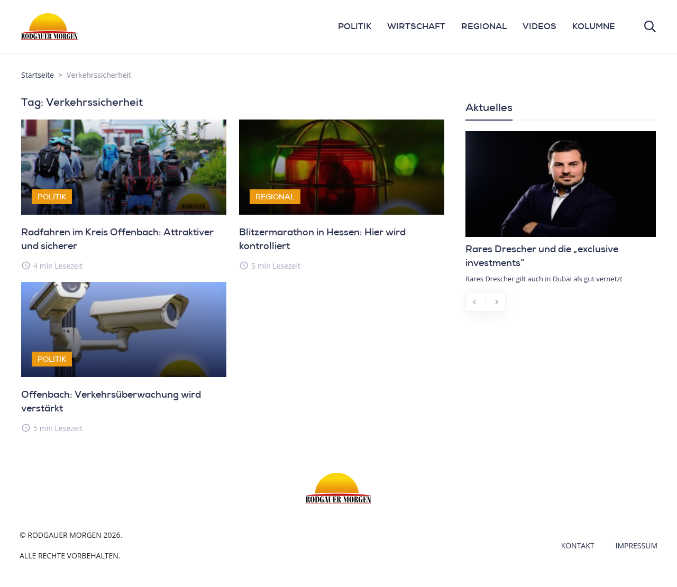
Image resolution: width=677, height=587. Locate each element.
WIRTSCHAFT (416, 26)
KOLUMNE (593, 26)
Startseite (37, 75)
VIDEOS (539, 26)
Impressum (637, 545)
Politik (52, 196)
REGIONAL (484, 26)
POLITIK (354, 26)
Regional (275, 196)
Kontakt (577, 545)
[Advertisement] (560, 399)
